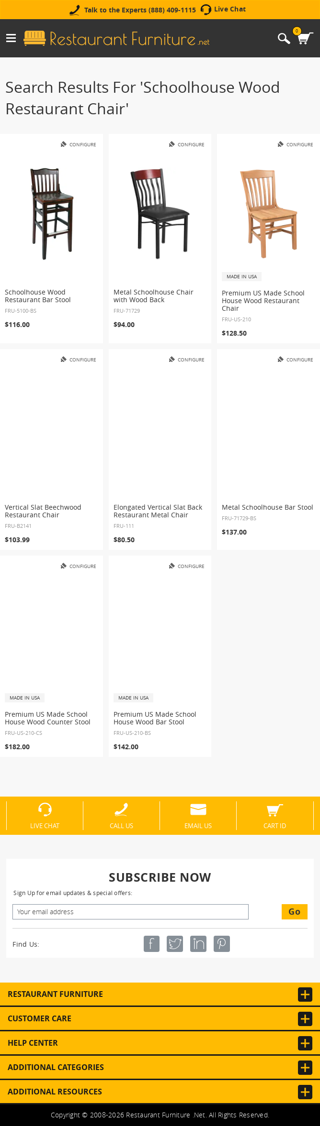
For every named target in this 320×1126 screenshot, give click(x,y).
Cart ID (274, 825)
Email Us (198, 825)
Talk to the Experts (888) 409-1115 (140, 10)
